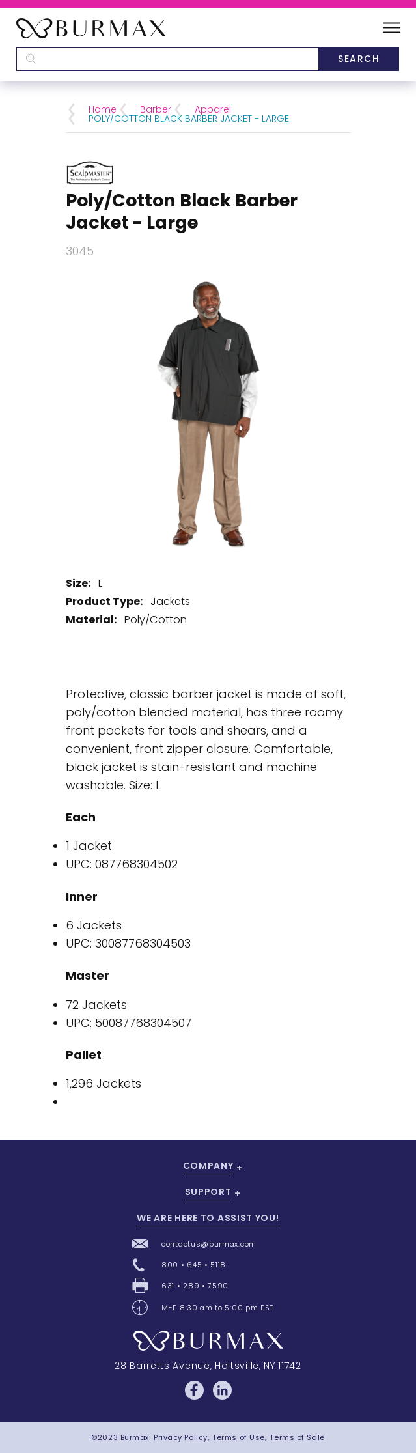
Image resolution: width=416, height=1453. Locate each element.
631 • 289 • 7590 (195, 1285)
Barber (155, 109)
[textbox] (167, 59)
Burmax (134, 1437)
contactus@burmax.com (209, 1244)
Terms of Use (238, 1437)
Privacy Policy (181, 1437)
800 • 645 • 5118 (193, 1265)
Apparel (213, 109)
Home (103, 109)
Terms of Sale (297, 1437)
